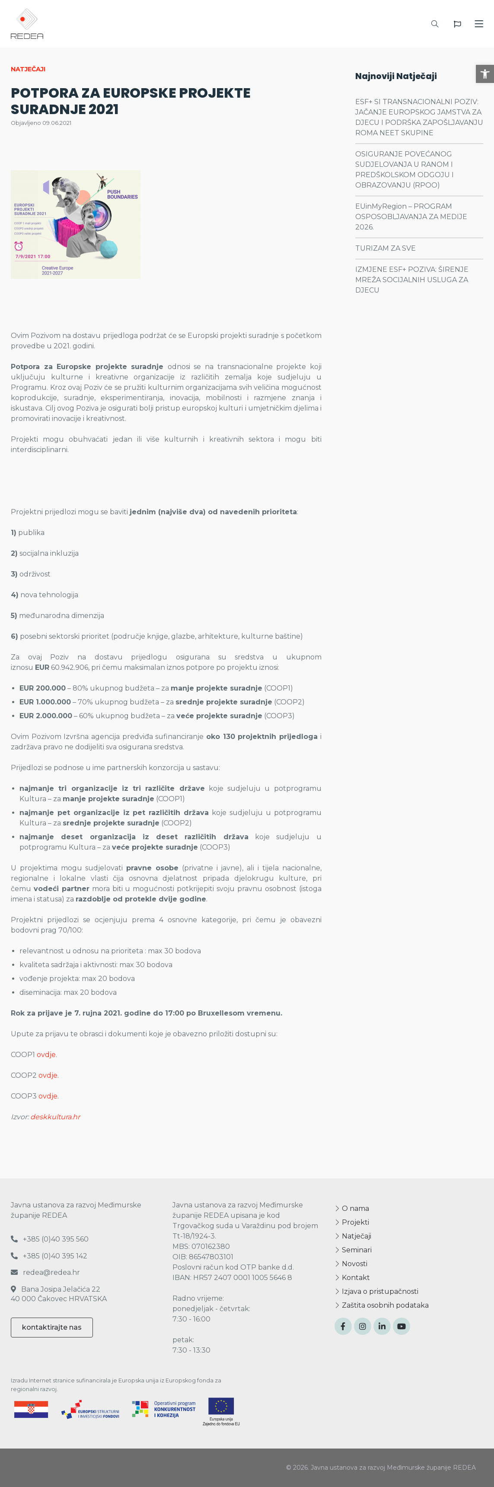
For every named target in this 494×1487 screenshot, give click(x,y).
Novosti (351, 1264)
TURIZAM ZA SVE (385, 248)
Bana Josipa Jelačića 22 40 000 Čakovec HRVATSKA (59, 1294)
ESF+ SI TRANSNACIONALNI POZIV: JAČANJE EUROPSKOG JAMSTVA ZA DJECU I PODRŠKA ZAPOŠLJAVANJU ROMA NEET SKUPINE (419, 117)
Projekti (352, 1222)
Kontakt (352, 1278)
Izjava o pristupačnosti (376, 1291)
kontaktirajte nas (52, 1327)
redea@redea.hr (45, 1272)
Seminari (353, 1250)
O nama (352, 1208)
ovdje (46, 1055)
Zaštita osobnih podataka (382, 1305)
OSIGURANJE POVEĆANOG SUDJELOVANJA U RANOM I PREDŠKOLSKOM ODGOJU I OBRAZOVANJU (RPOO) (404, 169)
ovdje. (48, 1075)
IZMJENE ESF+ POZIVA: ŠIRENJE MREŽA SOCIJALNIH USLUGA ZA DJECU (412, 279)
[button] (485, 74)
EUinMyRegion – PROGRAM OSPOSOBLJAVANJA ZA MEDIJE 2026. (411, 216)
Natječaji (353, 1236)
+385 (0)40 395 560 (50, 1239)
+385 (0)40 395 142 (49, 1256)
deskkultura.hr (55, 1117)
